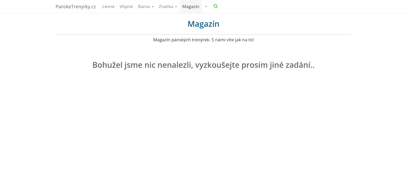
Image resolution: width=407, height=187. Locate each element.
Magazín (190, 6)
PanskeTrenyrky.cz (76, 6)
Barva (146, 6)
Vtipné (126, 6)
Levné (108, 6)
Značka (168, 6)
